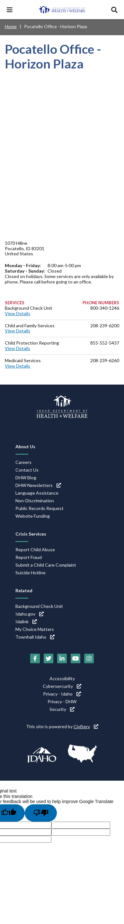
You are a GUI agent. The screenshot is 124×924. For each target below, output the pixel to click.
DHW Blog (25, 477)
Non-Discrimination (34, 500)
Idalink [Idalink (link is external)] (26, 621)
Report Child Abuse (35, 549)
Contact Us (27, 470)
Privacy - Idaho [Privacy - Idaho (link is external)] (62, 694)
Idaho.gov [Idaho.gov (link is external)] (29, 614)
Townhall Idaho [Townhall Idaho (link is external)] (35, 637)
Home (11, 26)
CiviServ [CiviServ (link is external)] (86, 726)
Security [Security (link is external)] (62, 709)
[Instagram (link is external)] (89, 658)
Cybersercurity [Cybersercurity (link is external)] (62, 686)
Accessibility (62, 678)
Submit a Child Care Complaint (45, 565)
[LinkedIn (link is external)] (62, 658)
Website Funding (32, 516)
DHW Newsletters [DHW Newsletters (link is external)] (38, 485)
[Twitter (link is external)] (48, 658)
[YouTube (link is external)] (75, 658)
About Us (25, 446)
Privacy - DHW (62, 701)
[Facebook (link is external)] (35, 658)
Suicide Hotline (30, 572)
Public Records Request (39, 508)
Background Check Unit (39, 606)
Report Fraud (28, 557)
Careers (23, 462)
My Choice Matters (34, 629)
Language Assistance (36, 493)
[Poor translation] (41, 813)
